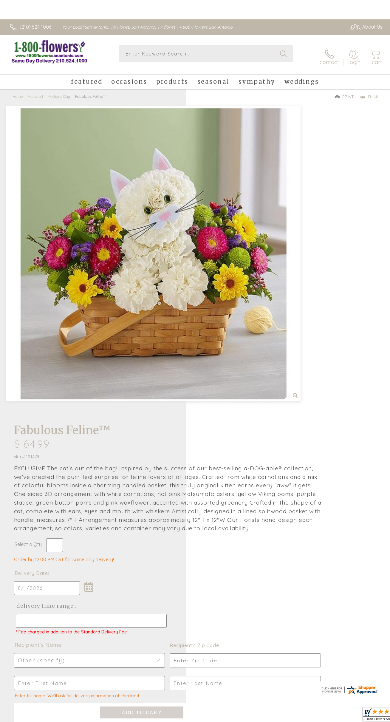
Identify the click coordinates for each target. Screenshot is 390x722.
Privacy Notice (335, 716)
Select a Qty (209, 272)
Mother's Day (58, 91)
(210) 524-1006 (35, 27)
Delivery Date (212, 301)
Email (369, 91)
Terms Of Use (299, 716)
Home (18, 91)
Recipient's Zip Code (313, 378)
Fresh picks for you (195, 508)
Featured (35, 91)
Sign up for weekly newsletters (195, 541)
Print (344, 91)
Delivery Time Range (225, 333)
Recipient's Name (219, 378)
